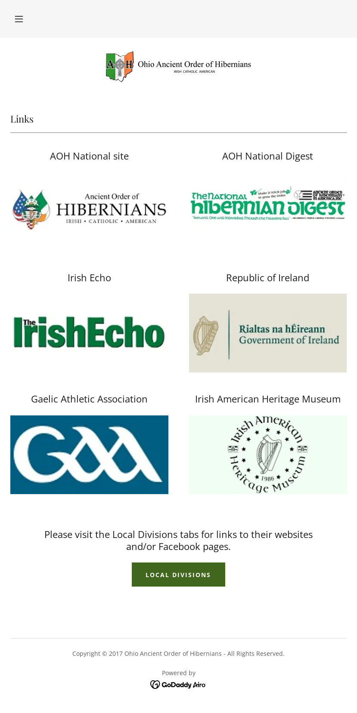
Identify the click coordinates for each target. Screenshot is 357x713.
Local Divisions (178, 575)
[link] (178, 65)
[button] (19, 19)
